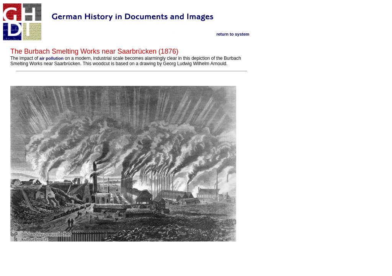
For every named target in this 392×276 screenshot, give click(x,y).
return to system (232, 34)
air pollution (51, 58)
